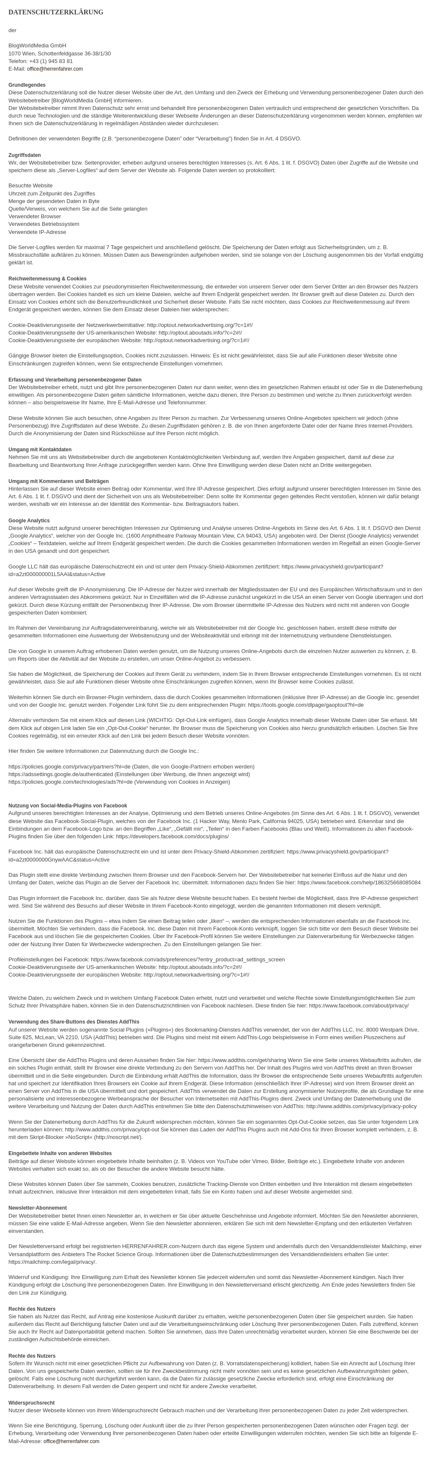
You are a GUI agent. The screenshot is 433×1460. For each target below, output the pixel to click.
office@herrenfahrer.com (55, 69)
